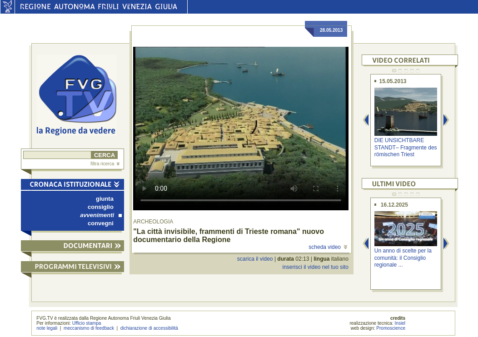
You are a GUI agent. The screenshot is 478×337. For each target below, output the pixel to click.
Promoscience (390, 328)
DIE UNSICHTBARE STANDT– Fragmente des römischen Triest (405, 147)
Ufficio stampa (86, 323)
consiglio (101, 206)
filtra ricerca (105, 163)
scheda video (328, 247)
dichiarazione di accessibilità (149, 328)
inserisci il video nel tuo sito (315, 267)
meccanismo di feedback (89, 328)
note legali (46, 328)
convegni (101, 223)
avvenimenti (101, 215)
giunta (105, 198)
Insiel (400, 323)
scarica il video (255, 259)
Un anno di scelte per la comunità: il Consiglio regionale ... (403, 258)
